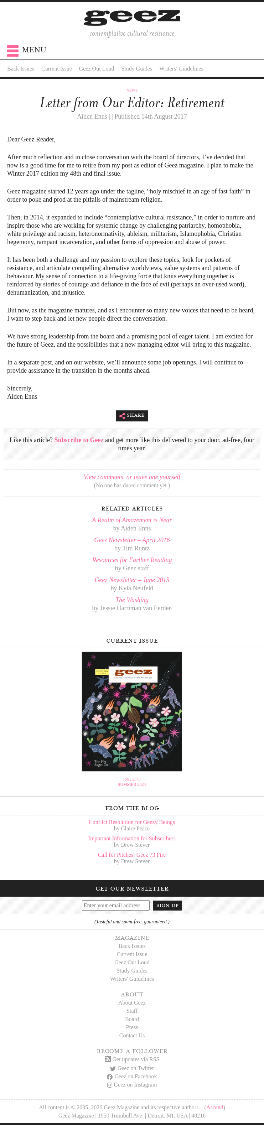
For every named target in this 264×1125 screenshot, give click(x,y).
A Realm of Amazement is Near (132, 520)
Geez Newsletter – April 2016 (132, 540)
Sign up (167, 905)
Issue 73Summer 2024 (132, 782)
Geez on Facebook (132, 1076)
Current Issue (56, 69)
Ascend (214, 1107)
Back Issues (20, 69)
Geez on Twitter (132, 1068)
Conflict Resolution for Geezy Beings (132, 822)
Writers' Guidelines (181, 69)
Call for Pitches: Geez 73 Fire (132, 855)
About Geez (132, 1003)
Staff (132, 1011)
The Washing (132, 599)
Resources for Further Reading (132, 560)
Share (132, 416)
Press (132, 1027)
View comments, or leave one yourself (132, 477)
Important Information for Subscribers (132, 838)
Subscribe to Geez (78, 440)
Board (132, 1019)
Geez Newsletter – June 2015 (132, 580)
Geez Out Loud (96, 69)
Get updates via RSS (132, 1059)
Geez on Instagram (132, 1085)
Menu (26, 52)
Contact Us (132, 1035)
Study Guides (136, 69)
